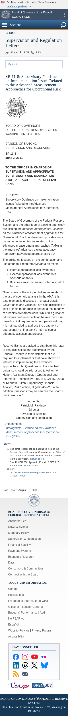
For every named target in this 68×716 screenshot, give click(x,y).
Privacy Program (42, 630)
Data (11, 562)
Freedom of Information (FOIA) (28, 600)
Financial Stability (19, 544)
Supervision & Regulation (24, 538)
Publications (16, 594)
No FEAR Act (16, 618)
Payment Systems (20, 550)
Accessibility (16, 636)
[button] (5, 14)
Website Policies (18, 630)
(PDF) (15, 436)
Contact (13, 588)
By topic (13, 64)
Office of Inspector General (25, 606)
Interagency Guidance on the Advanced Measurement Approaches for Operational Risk (32, 432)
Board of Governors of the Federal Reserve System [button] (32, 14)
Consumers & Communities (26, 568)
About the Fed (17, 521)
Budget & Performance (23, 612)
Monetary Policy (18, 532)
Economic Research (21, 556)
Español (13, 624)
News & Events (18, 526)
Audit (43, 612)
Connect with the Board (23, 574)
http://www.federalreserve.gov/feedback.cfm (33, 472)
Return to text (37, 458)
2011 (12, 33)
